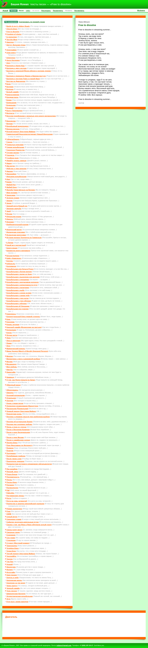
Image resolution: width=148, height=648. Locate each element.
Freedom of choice (13, 34)
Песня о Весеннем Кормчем (18, 429)
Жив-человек (11, 192)
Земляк (9, 200)
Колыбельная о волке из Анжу (19, 274)
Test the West (11, 39)
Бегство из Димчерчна (15, 81)
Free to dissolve (12, 31)
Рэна (8, 511)
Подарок (9, 448)
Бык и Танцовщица (14, 110)
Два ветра (10, 166)
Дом (8, 179)
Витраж (9, 123)
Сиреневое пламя (13, 519)
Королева (10, 322)
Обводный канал (13, 385)
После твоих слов (13, 459)
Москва (9, 361)
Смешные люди (13, 532)
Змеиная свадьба (13, 208)
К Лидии (9, 242)
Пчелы (9, 480)
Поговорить (79, 10)
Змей (8, 211)
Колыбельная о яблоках (16, 303)
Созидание (10, 535)
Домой (5, 10)
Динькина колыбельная (16, 176)
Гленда (9, 142)
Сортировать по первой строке (32, 22)
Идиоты (9, 219)
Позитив (9, 450)
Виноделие (11, 121)
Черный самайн (13, 588)
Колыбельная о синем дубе (18, 295)
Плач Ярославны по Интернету (19, 445)
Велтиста (10, 113)
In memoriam (11, 37)
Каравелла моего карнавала (18, 250)
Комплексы (11, 314)
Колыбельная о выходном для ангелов (22, 277)
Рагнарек (10, 485)
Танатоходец (11, 546)
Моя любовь (11, 367)
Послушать (46, 10)
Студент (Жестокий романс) (18, 543)
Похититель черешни (15, 461)
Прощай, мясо (12, 471)
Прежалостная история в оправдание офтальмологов (29, 464)
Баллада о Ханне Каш (15, 66)
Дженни (9, 171)
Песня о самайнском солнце (18, 440)
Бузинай (9, 108)
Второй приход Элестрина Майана (20, 131)
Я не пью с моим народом (17, 601)
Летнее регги (11, 335)
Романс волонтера (14, 509)
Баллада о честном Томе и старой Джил (23, 79)
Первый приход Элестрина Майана (21, 411)
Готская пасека (12, 152)
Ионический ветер (14, 229)
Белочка (9, 89)
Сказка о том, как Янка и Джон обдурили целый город (28, 525)
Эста (8, 599)
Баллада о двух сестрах (16, 68)
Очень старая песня (14, 403)
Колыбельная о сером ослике (18, 293)
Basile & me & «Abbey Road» (18, 26)
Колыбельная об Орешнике (17, 306)
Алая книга (11, 52)
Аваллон (10, 42)
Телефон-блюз (12, 548)
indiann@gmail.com (64, 645)
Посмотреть (58, 10)
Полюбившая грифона (15, 456)
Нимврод (10, 377)
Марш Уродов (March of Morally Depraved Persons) (27, 351)
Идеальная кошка (13, 216)
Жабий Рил (11, 185)
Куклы (9, 332)
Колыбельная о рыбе (15, 290)
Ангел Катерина (13, 60)
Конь (8, 319)
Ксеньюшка (11, 330)
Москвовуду (11, 364)
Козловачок (11, 266)
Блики (9, 100)
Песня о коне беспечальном (18, 432)
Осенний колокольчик (15, 395)
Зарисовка (10, 195)
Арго (8, 63)
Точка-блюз (11, 551)
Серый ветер (11, 517)
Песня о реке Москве (15, 437)
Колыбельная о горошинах (17, 279)
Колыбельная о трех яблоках (18, 301)
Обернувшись (12, 390)
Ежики (9, 182)
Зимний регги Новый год (16, 206)
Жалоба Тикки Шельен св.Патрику (20, 190)
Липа (8, 338)
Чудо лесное (11, 591)
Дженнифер (11, 174)
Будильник (11, 105)
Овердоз (10, 392)
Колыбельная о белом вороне (19, 271)
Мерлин (9, 356)
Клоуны (9, 261)
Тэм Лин (9, 561)
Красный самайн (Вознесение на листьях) (24, 327)
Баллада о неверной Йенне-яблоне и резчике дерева (28, 71)
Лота (8, 346)
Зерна (8, 203)
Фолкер (9, 569)
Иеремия (10, 222)
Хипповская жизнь (14, 580)
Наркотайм (10, 372)
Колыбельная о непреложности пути (21, 285)
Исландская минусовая (16, 235)
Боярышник (11, 102)
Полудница (11, 453)
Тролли (9, 559)
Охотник (9, 400)
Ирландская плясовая (15, 232)
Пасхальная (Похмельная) (17, 408)
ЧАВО (28, 10)
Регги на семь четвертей (16, 501)
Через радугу (11, 586)
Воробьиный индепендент (17, 126)
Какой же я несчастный (16, 245)
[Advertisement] (74, 627)
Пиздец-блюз (11, 442)
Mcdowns (141, 10)
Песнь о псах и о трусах (16, 427)
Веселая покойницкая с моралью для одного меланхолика (31, 116)
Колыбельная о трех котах (17, 298)
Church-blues (11, 29)
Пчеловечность (12, 477)
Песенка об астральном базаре (19, 421)
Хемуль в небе (12, 577)
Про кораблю (11, 469)
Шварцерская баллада (15, 594)
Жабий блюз (11, 187)
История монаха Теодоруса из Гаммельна (23, 237)
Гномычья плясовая (14, 145)
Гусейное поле (12, 158)
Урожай (9, 564)
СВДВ (8, 514)
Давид (9, 163)
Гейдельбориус (12, 139)
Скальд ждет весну (14, 530)
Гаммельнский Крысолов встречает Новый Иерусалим (29, 134)
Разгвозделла (12, 488)
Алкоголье (10, 58)
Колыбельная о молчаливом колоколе (22, 282)
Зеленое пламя (12, 198)
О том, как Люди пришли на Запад (20, 380)
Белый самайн (12, 92)
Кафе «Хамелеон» (13, 258)
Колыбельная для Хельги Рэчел (19, 269)
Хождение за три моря (15, 583)
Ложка (9, 343)
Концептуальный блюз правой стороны (23, 316)
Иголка (9, 214)
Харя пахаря (11, 575)
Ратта (8, 498)
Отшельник (11, 398)
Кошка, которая (12, 324)
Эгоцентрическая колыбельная (19, 596)
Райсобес (10, 493)
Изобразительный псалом (17, 224)
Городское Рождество (15, 150)
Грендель (10, 155)
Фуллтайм (10, 572)
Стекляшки (11, 540)
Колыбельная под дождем (17, 309)
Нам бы (9, 369)
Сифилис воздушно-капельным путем (22, 522)
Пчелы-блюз (11, 482)
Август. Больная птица (15, 45)
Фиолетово (11, 567)
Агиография (11, 50)
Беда (8, 84)
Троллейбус (11, 556)
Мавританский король (15, 348)
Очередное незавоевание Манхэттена (22, 406)
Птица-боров (11, 474)
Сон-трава (10, 538)
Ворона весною (13, 129)
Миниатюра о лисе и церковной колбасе (23, 359)
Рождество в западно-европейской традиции (25, 504)
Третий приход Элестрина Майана (20, 554)
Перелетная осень (14, 414)
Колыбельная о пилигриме (17, 287)
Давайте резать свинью (16, 160)
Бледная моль (12, 97)
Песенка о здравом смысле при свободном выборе (28, 417)
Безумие (9, 87)
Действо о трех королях (16, 168)
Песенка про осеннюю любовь (19, 424)
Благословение (12, 95)
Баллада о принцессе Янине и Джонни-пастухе (26, 76)
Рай (7, 490)
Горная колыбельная (15, 147)
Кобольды (10, 264)
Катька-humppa (12, 256)
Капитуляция (11, 248)
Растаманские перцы (15, 496)
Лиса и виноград (13, 340)
